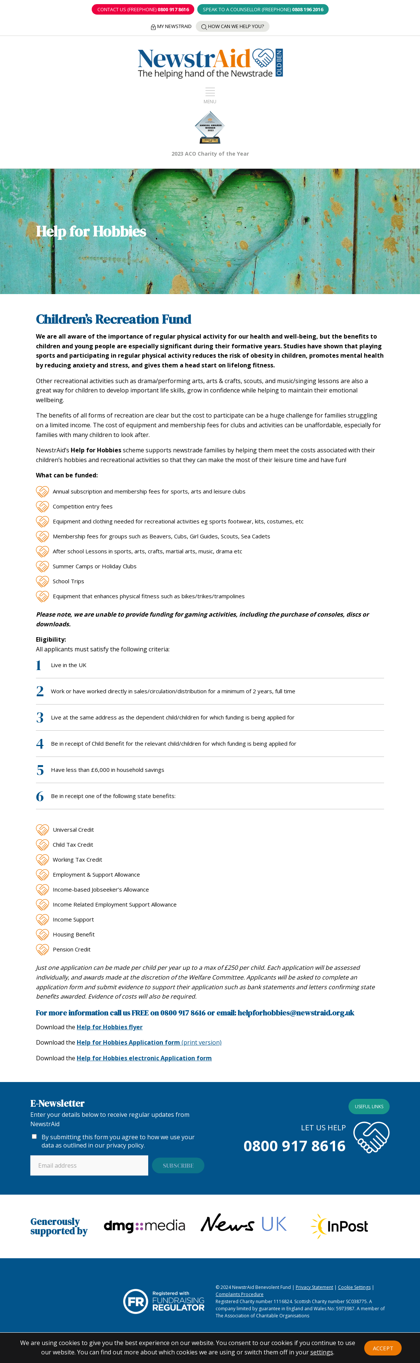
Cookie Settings (354, 1284)
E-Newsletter (57, 1100)
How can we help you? (234, 24)
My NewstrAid (170, 24)
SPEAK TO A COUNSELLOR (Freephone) (264, 9)
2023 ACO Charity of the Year (210, 151)
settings (321, 1352)
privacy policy (125, 1143)
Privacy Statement (314, 1284)
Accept (383, 1346)
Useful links (369, 1104)
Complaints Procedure (240, 1292)
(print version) (149, 1040)
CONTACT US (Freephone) (142, 9)
